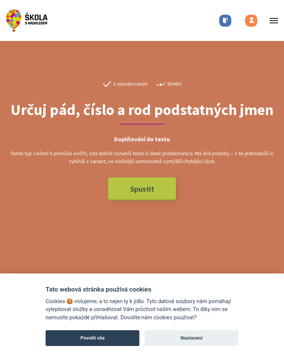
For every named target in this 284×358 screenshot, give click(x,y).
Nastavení (191, 338)
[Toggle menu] (271, 20)
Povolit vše (93, 338)
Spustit (142, 188)
